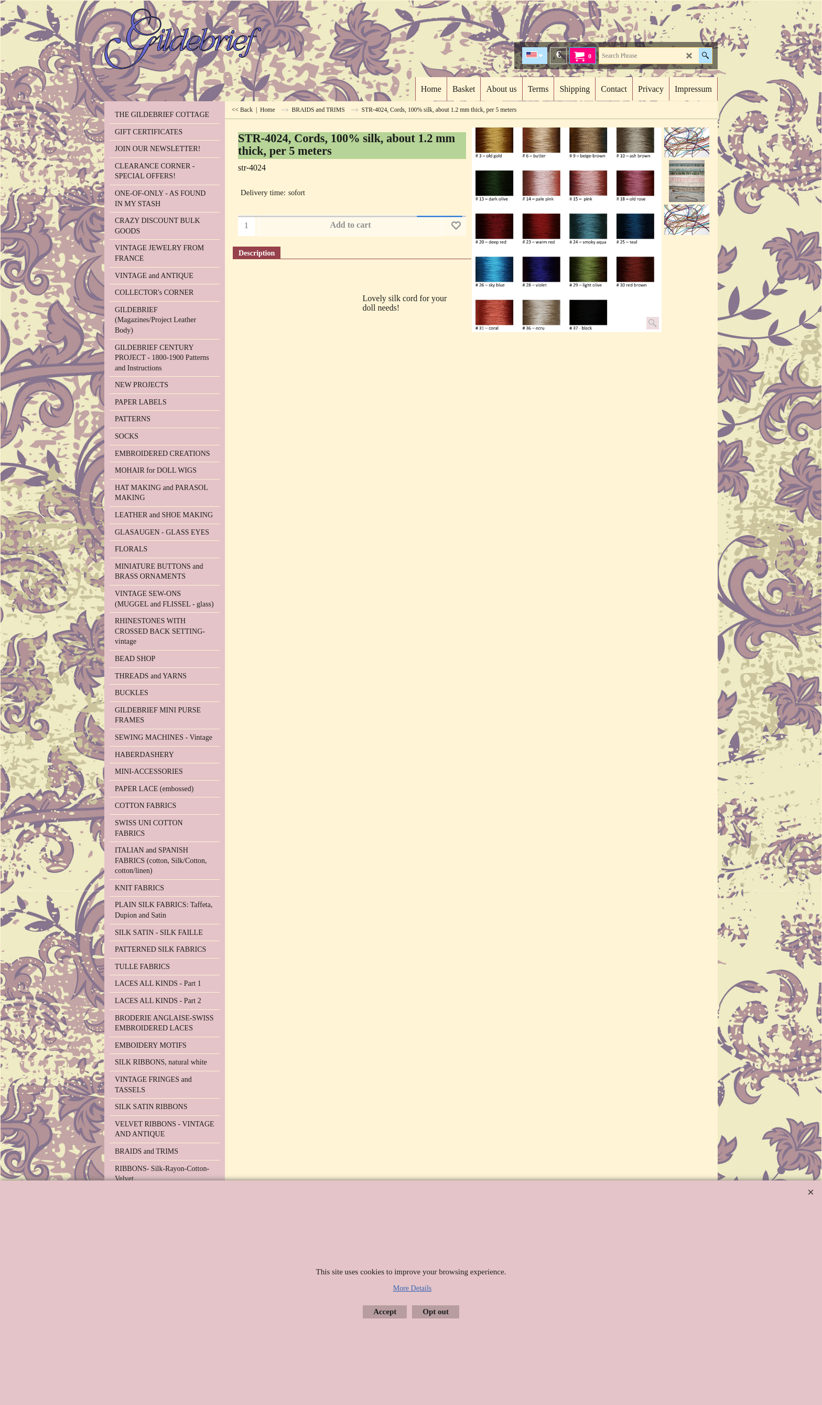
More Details (412, 1288)
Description (257, 253)
